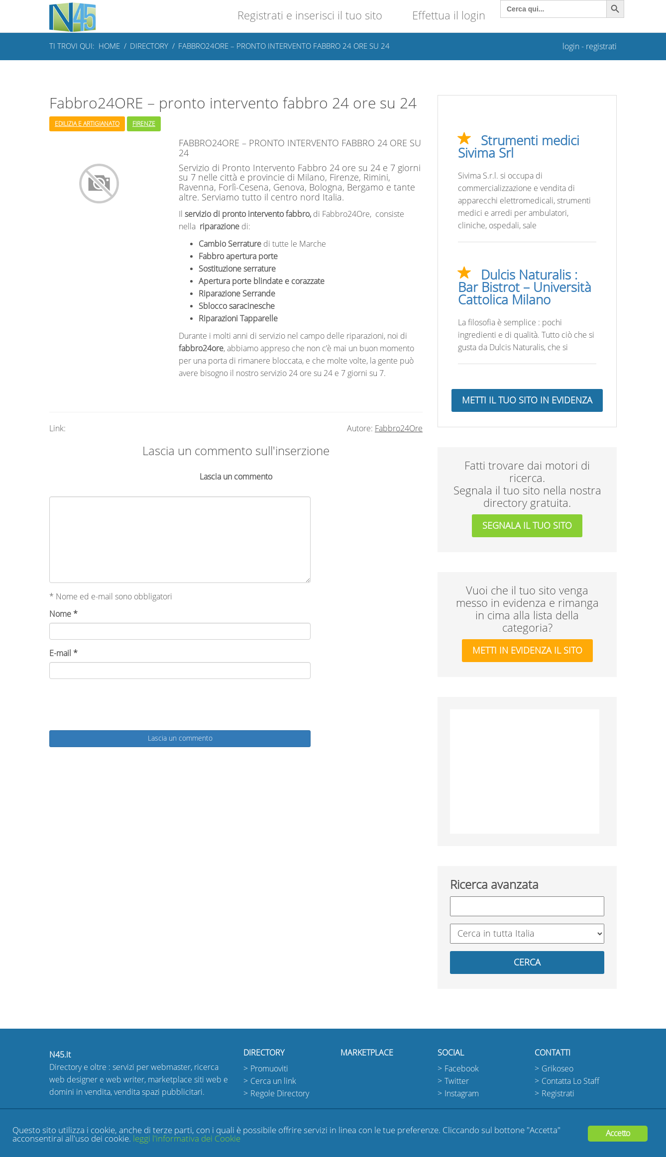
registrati (601, 46)
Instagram (461, 1093)
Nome (63, 614)
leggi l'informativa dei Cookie (186, 1139)
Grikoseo (557, 1068)
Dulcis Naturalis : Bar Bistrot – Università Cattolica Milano (524, 287)
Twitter (456, 1081)
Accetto (618, 1133)
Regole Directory (279, 1093)
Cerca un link (273, 1081)
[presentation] (125, 705)
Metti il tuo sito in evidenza (527, 400)
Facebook (461, 1068)
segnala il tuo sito (527, 525)
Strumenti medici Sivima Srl (518, 147)
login (570, 46)
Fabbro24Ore (399, 428)
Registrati (558, 1093)
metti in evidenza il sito (527, 650)
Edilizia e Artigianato (87, 123)
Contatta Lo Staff (570, 1081)
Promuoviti (269, 1068)
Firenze (143, 123)
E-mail (63, 653)
